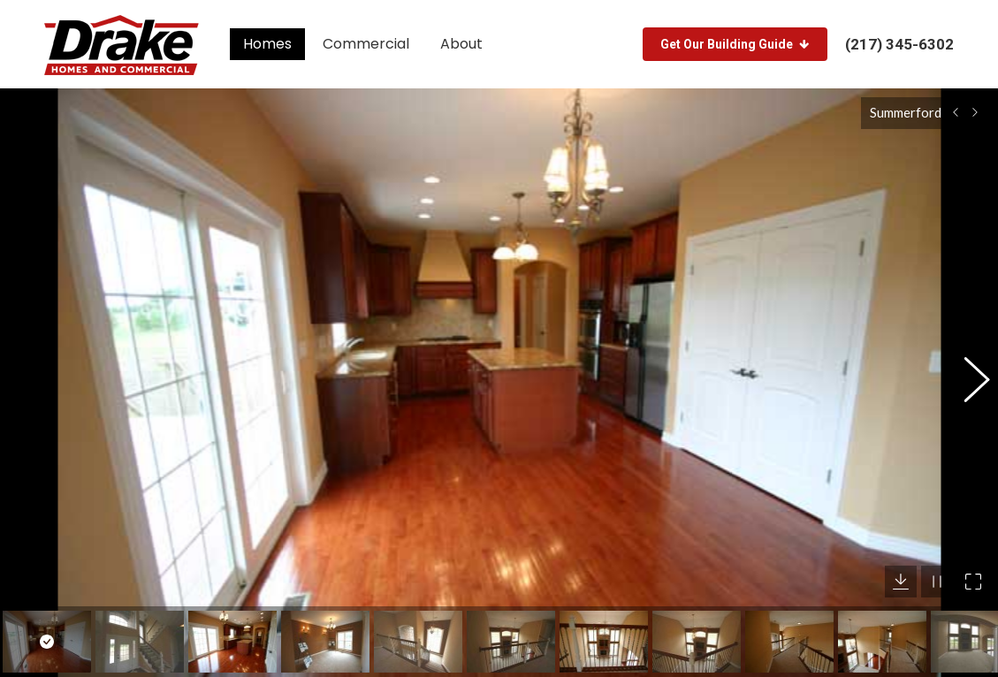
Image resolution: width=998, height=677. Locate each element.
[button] (967, 374)
